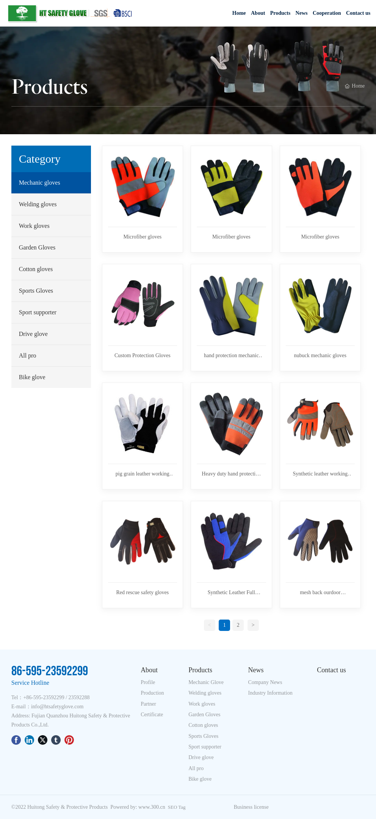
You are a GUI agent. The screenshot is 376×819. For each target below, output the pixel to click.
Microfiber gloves (142, 237)
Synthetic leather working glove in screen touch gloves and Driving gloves (320, 474)
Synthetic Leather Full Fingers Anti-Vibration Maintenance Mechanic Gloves (231, 593)
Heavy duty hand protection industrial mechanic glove (231, 474)
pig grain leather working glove (142, 474)
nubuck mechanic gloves (320, 355)
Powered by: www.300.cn (137, 807)
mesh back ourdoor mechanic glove (320, 593)
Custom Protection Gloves (142, 355)
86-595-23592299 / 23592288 (57, 697)
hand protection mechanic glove (231, 356)
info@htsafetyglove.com (57, 706)
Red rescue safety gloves (142, 592)
